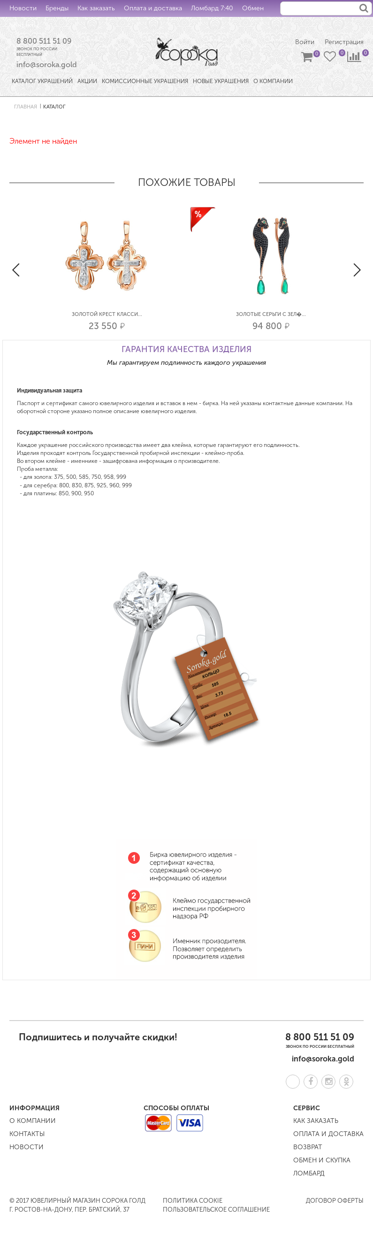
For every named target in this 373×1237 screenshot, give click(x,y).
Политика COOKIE (192, 1200)
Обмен (253, 8)
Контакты (23, 25)
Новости (23, 8)
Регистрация (344, 42)
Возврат (307, 1147)
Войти (304, 42)
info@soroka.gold (46, 64)
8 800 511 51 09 (44, 41)
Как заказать (96, 8)
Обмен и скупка (321, 1160)
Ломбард (309, 1173)
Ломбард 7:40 (212, 8)
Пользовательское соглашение (216, 1209)
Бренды (57, 8)
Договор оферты (335, 1200)
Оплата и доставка (153, 8)
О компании (32, 1121)
